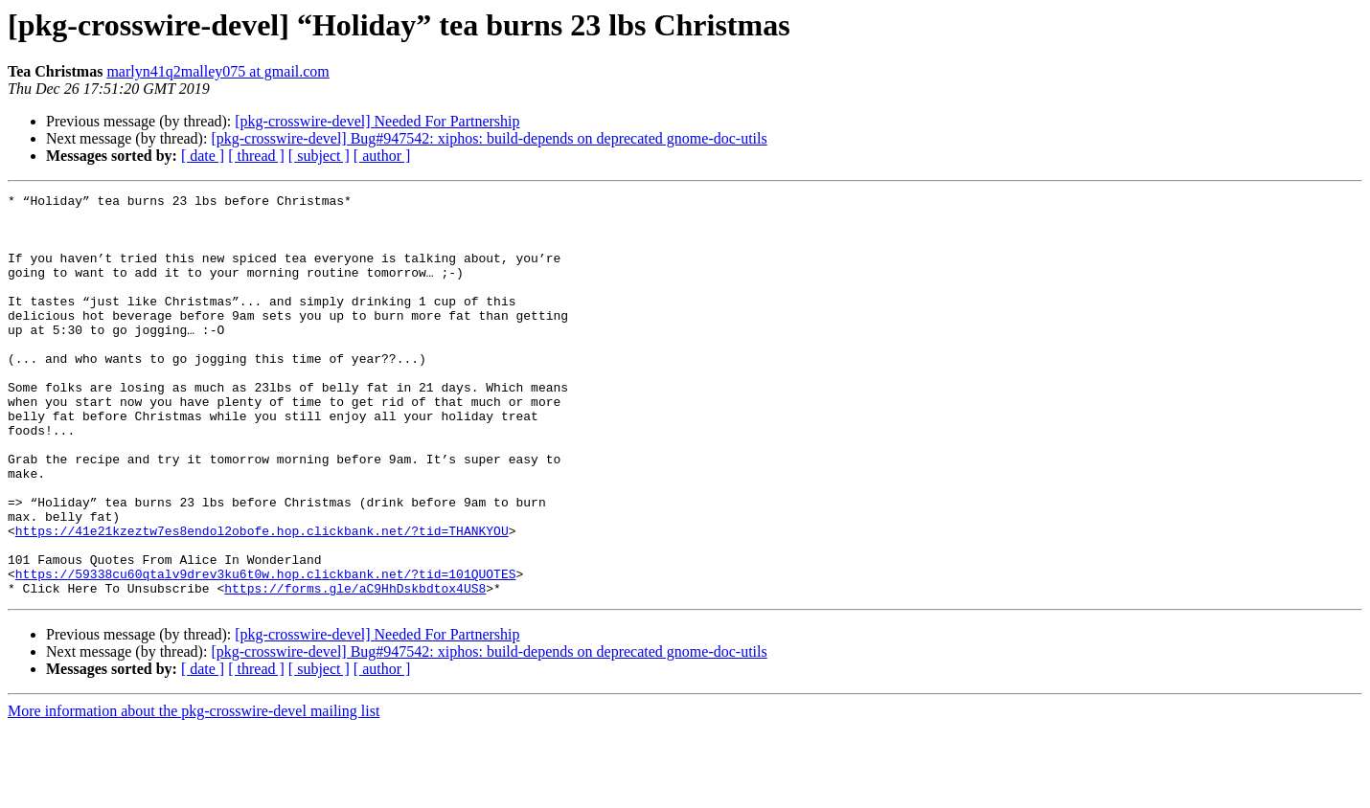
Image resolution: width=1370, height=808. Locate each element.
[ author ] (382, 155)
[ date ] (202, 155)
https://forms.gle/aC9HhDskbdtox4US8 (355, 668)
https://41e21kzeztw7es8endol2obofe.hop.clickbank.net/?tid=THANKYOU (262, 599)
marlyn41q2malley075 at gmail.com (217, 71)
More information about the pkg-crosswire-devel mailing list (193, 791)
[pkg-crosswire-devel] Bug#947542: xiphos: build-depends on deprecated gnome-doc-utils (488, 138)
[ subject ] (319, 155)
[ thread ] (256, 155)
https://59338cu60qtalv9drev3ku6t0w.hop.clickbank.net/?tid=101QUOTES (265, 651)
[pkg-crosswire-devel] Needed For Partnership (377, 121)
